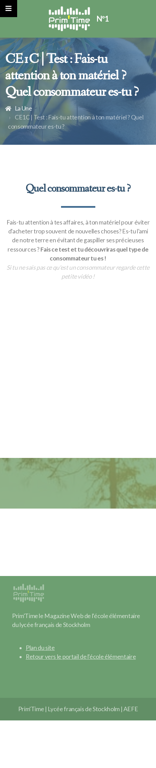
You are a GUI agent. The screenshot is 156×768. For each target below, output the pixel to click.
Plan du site (40, 647)
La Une (23, 108)
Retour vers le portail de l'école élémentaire (81, 656)
